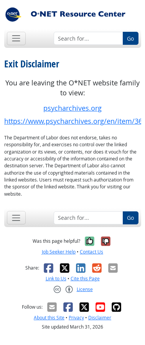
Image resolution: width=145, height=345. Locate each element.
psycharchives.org (72, 108)
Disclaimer (99, 317)
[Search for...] (88, 38)
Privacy (76, 317)
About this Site (49, 317)
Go (130, 38)
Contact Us (91, 252)
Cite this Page (85, 278)
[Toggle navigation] (16, 38)
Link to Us (56, 278)
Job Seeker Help (59, 252)
